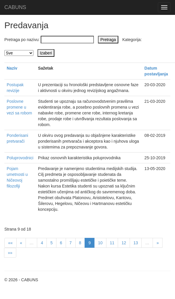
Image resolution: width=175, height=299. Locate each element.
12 (124, 242)
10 (100, 242)
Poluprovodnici (20, 157)
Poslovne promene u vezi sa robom (19, 107)
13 (135, 242)
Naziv (12, 68)
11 (112, 242)
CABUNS (15, 7)
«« (10, 242)
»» (10, 252)
